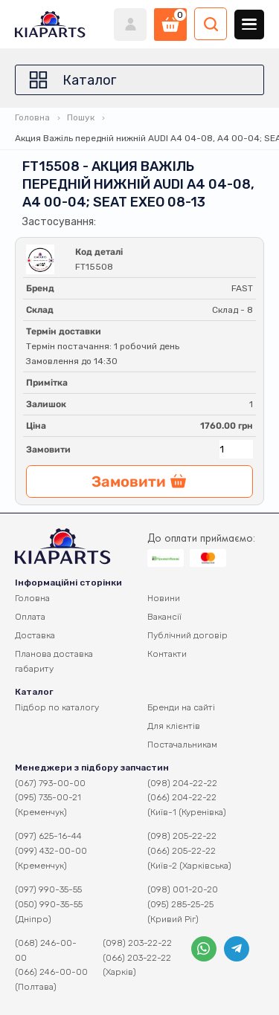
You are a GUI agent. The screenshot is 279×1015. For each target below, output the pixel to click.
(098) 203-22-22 (137, 943)
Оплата (30, 617)
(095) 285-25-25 (180, 904)
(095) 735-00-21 (48, 797)
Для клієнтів (173, 726)
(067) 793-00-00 (50, 783)
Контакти (167, 654)
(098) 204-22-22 (182, 783)
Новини (163, 598)
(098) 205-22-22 (182, 836)
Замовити (48, 449)
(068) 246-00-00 (46, 950)
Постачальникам (182, 744)
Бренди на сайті (181, 707)
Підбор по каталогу (57, 707)
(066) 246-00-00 (51, 972)
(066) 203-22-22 (137, 958)
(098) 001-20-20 (182, 889)
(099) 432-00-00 (51, 851)
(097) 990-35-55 (48, 889)
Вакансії (164, 617)
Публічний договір (187, 635)
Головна (32, 117)
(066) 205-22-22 (181, 851)
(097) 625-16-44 (48, 836)
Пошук (80, 117)
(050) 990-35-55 (49, 904)
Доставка (35, 635)
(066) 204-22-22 (182, 797)
